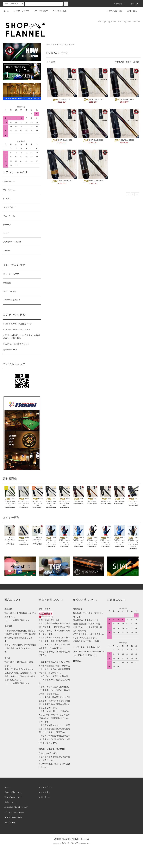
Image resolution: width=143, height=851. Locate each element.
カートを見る (44, 792)
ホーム (6, 11)
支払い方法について (13, 792)
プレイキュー (57, 44)
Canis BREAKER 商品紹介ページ (17, 324)
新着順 (136, 62)
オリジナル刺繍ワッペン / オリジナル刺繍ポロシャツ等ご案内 (21, 336)
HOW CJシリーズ (68, 44)
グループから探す (39, 11)
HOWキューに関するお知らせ (16, 344)
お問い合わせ (130, 11)
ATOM (13, 822)
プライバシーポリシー (14, 812)
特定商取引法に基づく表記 (16, 807)
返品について (10, 802)
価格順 (128, 62)
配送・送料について (13, 797)
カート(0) (133, 4)
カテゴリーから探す (20, 11)
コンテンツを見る (58, 11)
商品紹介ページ (10, 349)
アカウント (116, 4)
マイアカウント (45, 787)
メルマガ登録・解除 (113, 11)
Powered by (71, 843)
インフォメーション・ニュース (16, 329)
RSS (6, 822)
